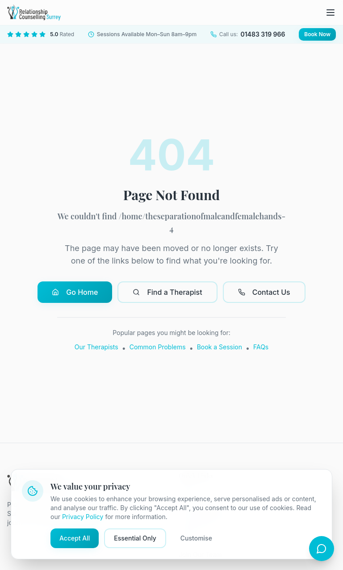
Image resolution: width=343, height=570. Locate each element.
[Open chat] (321, 548)
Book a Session (219, 347)
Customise (196, 538)
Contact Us (264, 292)
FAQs (260, 347)
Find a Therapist (167, 292)
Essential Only (135, 538)
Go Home (75, 292)
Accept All (74, 538)
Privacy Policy (83, 516)
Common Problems (158, 347)
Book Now (317, 34)
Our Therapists (96, 347)
